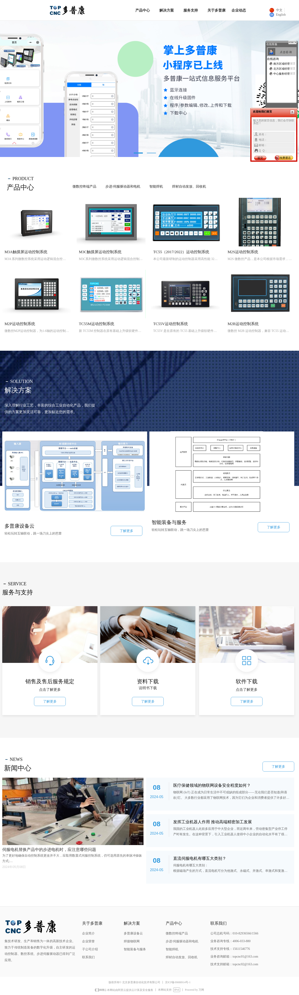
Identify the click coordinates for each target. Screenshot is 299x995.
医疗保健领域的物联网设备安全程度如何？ (212, 785)
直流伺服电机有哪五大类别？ (199, 858)
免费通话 (285, 157)
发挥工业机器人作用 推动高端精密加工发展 (212, 822)
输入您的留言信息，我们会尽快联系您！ (274, 124)
